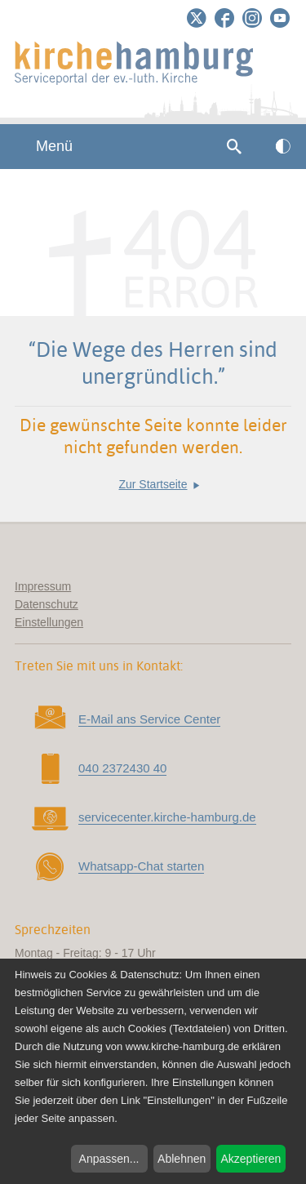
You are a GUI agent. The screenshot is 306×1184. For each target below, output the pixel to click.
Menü (44, 146)
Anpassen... (109, 1158)
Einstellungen (49, 622)
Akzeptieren (250, 1158)
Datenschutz (46, 604)
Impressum (43, 586)
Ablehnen (181, 1158)
